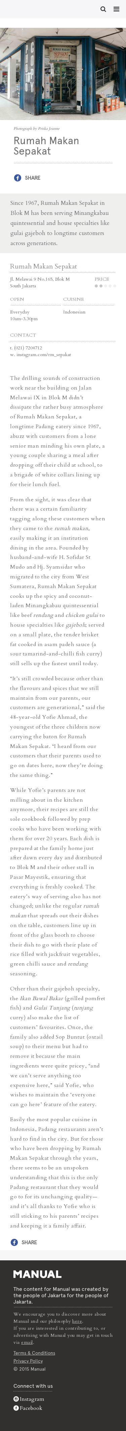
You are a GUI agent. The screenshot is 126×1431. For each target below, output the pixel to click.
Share (32, 178)
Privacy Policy (28, 1361)
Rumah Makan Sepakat (43, 266)
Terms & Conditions (34, 1353)
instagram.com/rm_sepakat (43, 354)
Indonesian (74, 312)
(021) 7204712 (28, 348)
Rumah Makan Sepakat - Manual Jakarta (27, 8)
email (27, 1342)
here (77, 1321)
